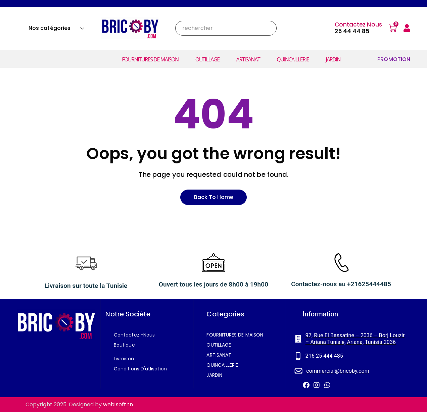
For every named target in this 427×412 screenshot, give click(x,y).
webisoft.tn (118, 404)
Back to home (213, 197)
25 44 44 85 (352, 31)
